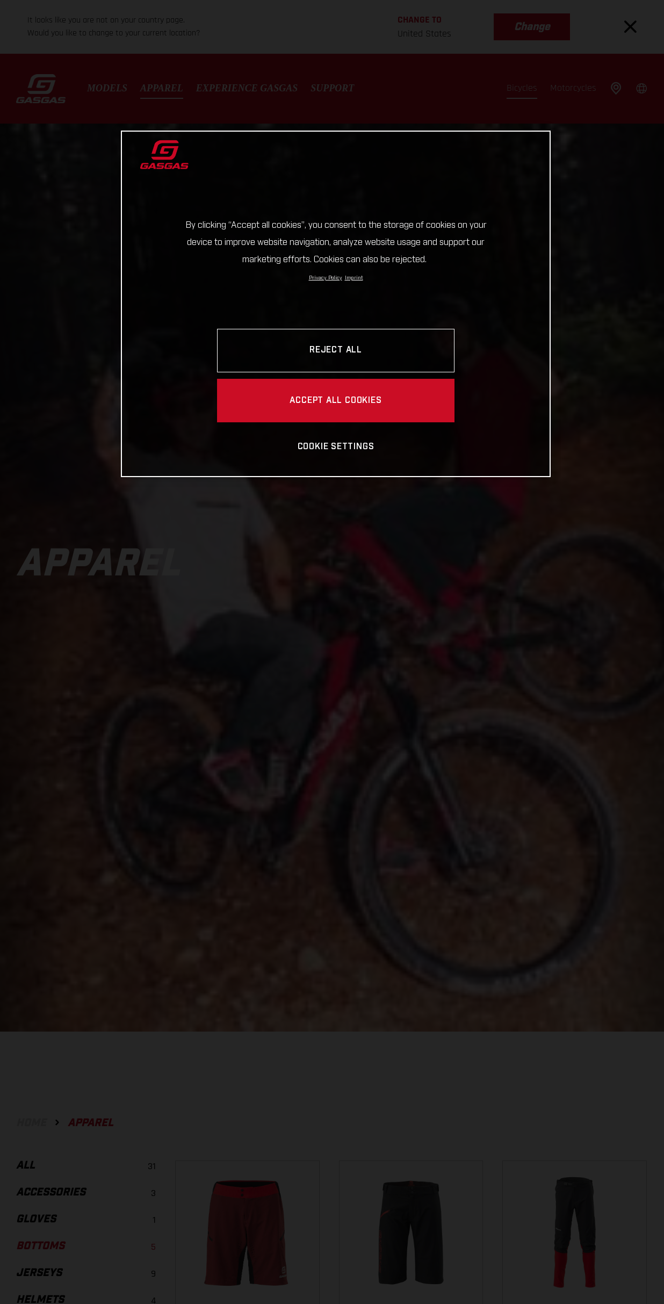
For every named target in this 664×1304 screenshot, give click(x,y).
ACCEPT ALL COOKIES (335, 401)
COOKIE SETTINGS (336, 447)
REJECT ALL (335, 350)
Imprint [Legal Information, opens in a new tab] (354, 277)
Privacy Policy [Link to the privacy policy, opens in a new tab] (325, 277)
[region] (336, 304)
